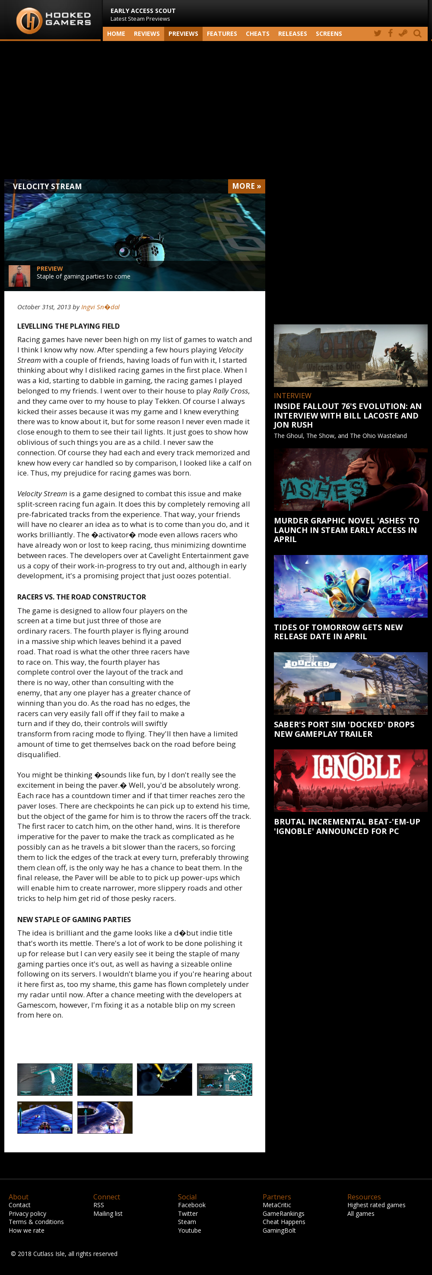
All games (361, 1213)
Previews (183, 33)
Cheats (258, 33)
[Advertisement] (216, 110)
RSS (98, 1205)
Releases (292, 33)
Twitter (188, 1213)
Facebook (192, 1205)
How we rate (26, 1230)
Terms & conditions (36, 1222)
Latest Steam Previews (143, 14)
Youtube (189, 1230)
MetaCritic (277, 1205)
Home (116, 33)
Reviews (147, 33)
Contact (20, 1205)
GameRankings (284, 1213)
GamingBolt (279, 1230)
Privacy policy (27, 1213)
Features (222, 33)
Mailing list (108, 1213)
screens (329, 33)
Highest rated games (376, 1205)
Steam (187, 1222)
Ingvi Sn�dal (100, 306)
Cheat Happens (284, 1222)
